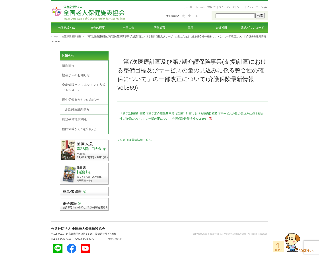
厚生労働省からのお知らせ (80, 99)
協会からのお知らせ (76, 75)
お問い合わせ (114, 238)
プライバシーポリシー (230, 7)
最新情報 (68, 65)
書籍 (190, 27)
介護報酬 (221, 27)
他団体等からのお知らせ (79, 129)
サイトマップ (251, 7)
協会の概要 (97, 27)
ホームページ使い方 (206, 7)
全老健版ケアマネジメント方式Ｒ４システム (83, 87)
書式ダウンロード (252, 27)
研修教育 (159, 27)
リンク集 (187, 7)
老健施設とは (66, 27)
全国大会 (128, 27)
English (264, 7)
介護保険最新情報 (71, 36)
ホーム (54, 36)
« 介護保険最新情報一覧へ (134, 140)
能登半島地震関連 (74, 119)
